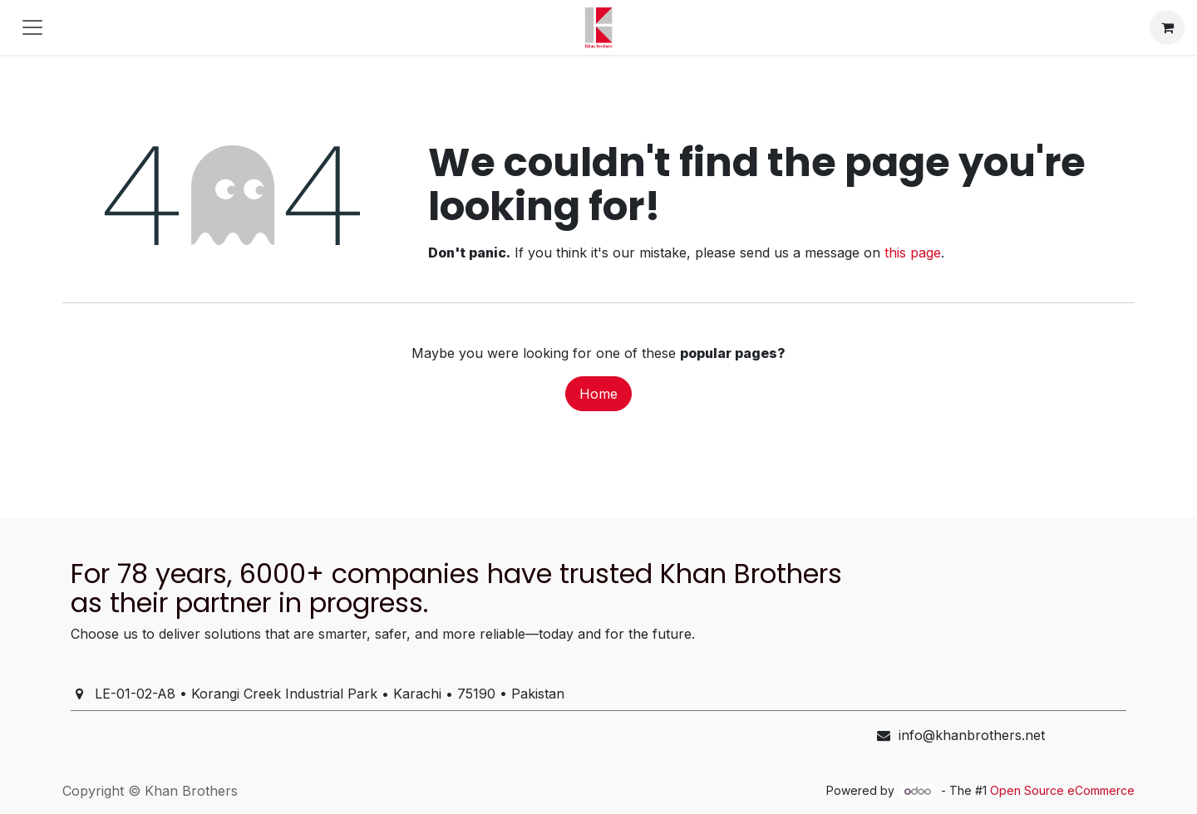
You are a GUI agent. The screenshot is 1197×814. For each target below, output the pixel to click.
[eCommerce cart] (1167, 27)
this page (912, 252)
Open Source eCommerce (1062, 790)
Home (598, 393)
